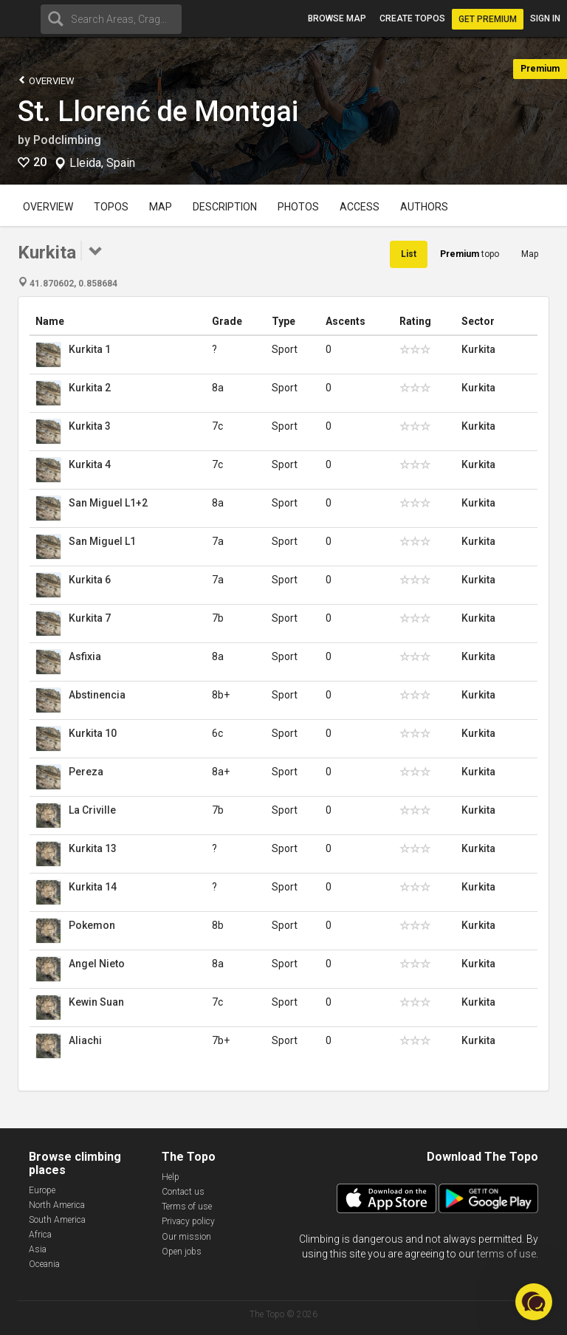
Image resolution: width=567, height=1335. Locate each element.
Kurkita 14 (93, 887)
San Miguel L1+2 (108, 503)
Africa (40, 1234)
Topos (111, 207)
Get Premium (487, 19)
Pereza (86, 772)
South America (57, 1220)
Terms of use (187, 1206)
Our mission (186, 1237)
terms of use (506, 1254)
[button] (533, 1301)
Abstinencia (97, 695)
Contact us (183, 1192)
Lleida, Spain (102, 163)
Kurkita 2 (90, 388)
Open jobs (182, 1251)
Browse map (337, 18)
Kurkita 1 (90, 349)
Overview (46, 80)
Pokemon (92, 925)
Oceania (44, 1264)
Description (225, 207)
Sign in (545, 18)
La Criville (92, 810)
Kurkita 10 (93, 733)
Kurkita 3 (90, 426)
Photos (298, 207)
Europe (42, 1190)
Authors (424, 207)
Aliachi (85, 1040)
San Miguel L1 (102, 541)
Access (359, 207)
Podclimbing (67, 140)
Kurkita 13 (93, 848)
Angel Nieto (97, 963)
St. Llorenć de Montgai (158, 111)
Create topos (412, 18)
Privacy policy (188, 1221)
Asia (38, 1249)
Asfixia (85, 656)
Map (160, 207)
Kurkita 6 (90, 580)
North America (57, 1205)
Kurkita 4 (90, 464)
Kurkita (478, 349)
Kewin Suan (96, 1002)
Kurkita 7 (90, 618)
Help (170, 1177)
